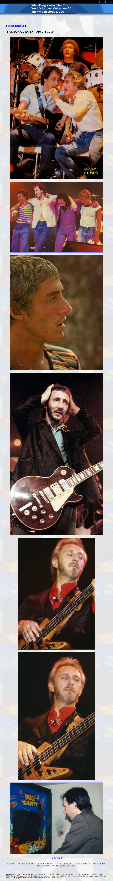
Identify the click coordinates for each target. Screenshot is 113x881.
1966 (18, 864)
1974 (56, 864)
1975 (61, 864)
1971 (42, 864)
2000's (68, 866)
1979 (80, 864)
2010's (74, 866)
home (102, 2)
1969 (32, 864)
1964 (9, 864)
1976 (66, 864)
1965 (13, 864)
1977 (70, 864)
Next (59, 858)
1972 (47, 864)
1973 (51, 864)
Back (53, 858)
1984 (104, 864)
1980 (84, 864)
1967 (23, 864)
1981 (89, 864)
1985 (38, 866)
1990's (62, 866)
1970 (37, 864)
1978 (75, 864)
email (108, 2)
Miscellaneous (16, 25)
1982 (94, 864)
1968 (28, 864)
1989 (57, 866)
